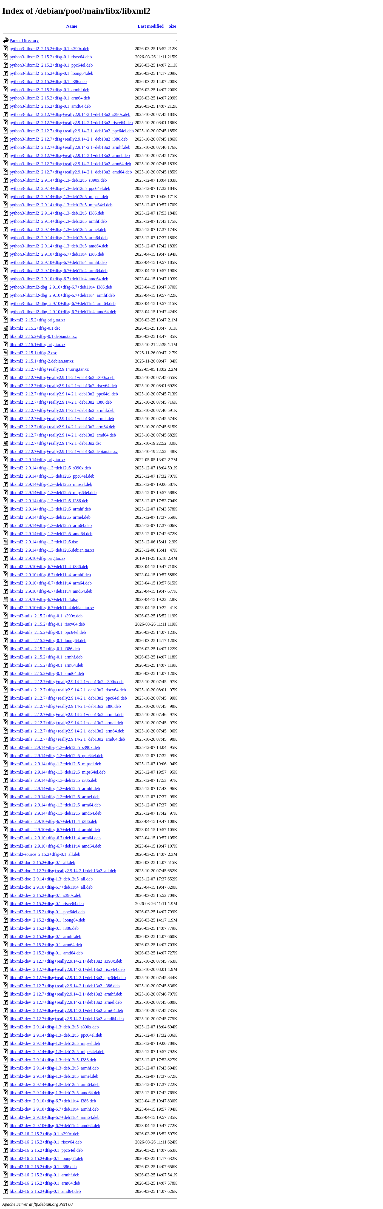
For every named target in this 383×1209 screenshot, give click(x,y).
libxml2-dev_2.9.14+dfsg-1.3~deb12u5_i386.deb (53, 1059)
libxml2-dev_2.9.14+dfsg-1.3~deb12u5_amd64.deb (55, 1092)
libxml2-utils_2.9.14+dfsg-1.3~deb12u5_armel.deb (55, 796)
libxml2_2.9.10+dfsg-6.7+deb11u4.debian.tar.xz (52, 607)
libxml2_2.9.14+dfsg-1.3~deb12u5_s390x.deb (50, 468)
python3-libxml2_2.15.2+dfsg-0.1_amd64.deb (50, 106)
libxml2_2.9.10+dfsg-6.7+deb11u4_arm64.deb (51, 583)
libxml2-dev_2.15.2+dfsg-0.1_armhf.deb (45, 936)
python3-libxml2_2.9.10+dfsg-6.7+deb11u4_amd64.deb (59, 278)
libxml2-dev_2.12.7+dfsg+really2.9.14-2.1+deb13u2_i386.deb (65, 985)
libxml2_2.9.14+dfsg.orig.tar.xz (37, 459)
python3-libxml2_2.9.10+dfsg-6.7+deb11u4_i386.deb (57, 254)
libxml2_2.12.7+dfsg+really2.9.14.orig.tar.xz (49, 369)
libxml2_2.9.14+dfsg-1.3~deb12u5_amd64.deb (51, 533)
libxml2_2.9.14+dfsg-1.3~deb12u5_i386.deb (49, 500)
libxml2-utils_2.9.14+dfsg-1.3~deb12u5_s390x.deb (55, 747)
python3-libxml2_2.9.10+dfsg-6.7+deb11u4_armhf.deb (58, 262)
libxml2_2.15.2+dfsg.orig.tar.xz (37, 320)
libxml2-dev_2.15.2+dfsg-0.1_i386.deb (44, 928)
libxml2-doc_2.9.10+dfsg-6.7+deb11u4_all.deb (51, 887)
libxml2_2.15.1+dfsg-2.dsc (33, 352)
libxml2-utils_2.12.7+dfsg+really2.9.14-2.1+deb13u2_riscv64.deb (68, 690)
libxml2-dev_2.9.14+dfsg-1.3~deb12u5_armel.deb (54, 1076)
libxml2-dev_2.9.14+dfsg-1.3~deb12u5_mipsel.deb (55, 1043)
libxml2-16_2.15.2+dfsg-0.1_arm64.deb (45, 1183)
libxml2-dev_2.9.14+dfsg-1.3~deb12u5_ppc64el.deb (56, 1035)
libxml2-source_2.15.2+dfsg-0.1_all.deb (45, 854)
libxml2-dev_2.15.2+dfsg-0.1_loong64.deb (47, 920)
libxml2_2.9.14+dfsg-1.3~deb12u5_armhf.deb (50, 509)
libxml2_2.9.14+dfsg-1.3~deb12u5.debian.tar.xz (52, 550)
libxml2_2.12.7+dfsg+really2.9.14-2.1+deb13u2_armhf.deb (62, 410)
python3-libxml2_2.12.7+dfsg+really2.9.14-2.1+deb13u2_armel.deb (70, 155)
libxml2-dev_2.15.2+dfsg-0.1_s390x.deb (45, 895)
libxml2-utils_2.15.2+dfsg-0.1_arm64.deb (46, 665)
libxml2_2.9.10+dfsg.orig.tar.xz (37, 558)
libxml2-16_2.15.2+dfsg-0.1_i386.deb (43, 1166)
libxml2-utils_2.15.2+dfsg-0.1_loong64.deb (48, 640)
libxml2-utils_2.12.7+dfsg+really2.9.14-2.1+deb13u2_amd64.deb (67, 739)
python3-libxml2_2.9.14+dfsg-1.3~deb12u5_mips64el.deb (61, 205)
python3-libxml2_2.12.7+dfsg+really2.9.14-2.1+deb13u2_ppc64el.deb (72, 131)
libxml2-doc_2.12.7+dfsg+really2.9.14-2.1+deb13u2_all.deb (63, 870)
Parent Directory (24, 40)
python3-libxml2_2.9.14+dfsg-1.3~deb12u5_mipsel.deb (59, 196)
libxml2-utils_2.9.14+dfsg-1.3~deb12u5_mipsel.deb (55, 764)
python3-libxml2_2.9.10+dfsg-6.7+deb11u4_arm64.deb (58, 270)
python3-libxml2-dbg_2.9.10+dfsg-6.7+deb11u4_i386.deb (61, 287)
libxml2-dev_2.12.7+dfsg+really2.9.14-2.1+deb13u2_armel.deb (66, 1002)
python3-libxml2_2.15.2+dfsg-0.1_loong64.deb (51, 73)
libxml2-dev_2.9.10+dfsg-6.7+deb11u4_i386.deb (53, 1101)
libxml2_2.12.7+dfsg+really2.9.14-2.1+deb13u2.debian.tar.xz (64, 451)
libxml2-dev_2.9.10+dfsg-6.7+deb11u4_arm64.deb (55, 1117)
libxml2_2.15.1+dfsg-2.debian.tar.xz (41, 361)
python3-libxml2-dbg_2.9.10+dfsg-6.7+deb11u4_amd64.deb (63, 311)
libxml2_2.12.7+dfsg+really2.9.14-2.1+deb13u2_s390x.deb (62, 377)
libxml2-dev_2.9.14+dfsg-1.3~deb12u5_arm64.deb (55, 1084)
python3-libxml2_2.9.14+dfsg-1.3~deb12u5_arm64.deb (58, 237)
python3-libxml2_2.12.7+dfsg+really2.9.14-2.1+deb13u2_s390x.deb (70, 114)
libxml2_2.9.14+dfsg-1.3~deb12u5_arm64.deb (51, 525)
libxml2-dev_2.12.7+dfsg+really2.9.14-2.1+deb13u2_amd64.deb (67, 1018)
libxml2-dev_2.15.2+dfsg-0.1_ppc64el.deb (47, 911)
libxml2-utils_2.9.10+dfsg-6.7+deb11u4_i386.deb (53, 821)
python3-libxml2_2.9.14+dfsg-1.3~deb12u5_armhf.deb (58, 221)
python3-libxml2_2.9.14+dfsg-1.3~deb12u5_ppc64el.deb (60, 188)
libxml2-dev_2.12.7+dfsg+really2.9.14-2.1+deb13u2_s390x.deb (66, 961)
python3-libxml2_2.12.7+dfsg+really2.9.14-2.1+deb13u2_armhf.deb (70, 147)
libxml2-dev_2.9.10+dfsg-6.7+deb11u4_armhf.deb (54, 1109)
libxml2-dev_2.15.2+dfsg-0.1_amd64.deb (46, 953)
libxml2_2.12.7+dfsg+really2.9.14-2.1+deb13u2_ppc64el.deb (64, 394)
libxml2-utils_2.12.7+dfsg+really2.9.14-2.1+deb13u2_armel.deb (66, 722)
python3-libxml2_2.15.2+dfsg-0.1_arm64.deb (50, 98)
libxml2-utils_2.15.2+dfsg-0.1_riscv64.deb (47, 624)
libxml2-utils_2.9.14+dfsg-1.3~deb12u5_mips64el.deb (58, 772)
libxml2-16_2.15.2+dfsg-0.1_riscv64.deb (46, 1142)
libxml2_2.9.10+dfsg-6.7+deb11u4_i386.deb (49, 566)
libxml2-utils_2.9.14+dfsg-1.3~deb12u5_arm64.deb (55, 805)
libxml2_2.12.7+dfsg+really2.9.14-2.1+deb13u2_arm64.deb (62, 426)
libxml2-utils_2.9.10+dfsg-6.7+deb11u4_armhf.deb (55, 829)
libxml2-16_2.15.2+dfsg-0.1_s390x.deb (44, 1133)
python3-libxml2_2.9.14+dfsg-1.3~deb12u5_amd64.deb (59, 246)
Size (172, 26)
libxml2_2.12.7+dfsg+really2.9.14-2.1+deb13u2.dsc (55, 443)
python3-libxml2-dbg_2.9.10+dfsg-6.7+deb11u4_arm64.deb (62, 303)
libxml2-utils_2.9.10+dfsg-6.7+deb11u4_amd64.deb (55, 846)
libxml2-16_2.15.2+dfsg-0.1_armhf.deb (44, 1175)
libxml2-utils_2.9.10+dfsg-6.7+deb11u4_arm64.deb (55, 838)
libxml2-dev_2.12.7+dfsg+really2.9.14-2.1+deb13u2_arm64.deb (66, 1010)
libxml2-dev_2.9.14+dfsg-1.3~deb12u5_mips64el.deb (57, 1051)
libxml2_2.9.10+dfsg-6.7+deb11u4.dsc (44, 599)
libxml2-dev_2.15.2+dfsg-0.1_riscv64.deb (47, 903)
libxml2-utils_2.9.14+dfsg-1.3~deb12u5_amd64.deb (55, 813)
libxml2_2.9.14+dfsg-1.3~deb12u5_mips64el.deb (53, 492)
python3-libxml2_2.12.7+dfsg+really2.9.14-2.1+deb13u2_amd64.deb (71, 172)
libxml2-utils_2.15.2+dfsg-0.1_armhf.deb (46, 657)
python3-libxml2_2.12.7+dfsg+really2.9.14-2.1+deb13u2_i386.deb (69, 139)
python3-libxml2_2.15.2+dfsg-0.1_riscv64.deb (51, 57)
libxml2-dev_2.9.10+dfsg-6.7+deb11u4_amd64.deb (55, 1125)
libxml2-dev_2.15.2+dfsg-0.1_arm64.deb (46, 944)
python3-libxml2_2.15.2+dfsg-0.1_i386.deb (48, 81)
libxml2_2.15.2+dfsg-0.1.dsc (35, 328)
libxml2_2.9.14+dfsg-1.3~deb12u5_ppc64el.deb (52, 476)
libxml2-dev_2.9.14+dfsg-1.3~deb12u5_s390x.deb (54, 1027)
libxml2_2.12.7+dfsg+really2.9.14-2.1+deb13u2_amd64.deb (63, 435)
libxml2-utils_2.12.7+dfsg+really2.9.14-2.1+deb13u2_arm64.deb (67, 731)
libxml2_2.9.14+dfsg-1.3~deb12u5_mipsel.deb (51, 484)
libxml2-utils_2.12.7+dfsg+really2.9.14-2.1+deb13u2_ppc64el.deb (68, 698)
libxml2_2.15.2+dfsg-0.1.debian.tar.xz (43, 336)
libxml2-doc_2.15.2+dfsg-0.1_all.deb (42, 862)
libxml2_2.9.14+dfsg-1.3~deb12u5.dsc (44, 542)
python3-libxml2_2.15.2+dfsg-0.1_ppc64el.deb (51, 65)
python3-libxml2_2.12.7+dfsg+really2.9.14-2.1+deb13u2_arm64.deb (70, 163)
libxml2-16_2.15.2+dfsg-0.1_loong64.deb (46, 1158)
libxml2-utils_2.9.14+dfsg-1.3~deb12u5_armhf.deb (55, 788)
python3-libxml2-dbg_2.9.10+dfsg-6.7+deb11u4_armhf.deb (62, 295)
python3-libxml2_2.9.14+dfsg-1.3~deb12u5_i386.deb (57, 213)
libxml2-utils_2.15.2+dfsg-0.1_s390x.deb (46, 616)
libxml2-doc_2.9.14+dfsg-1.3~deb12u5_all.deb (51, 879)
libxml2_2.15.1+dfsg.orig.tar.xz (37, 344)
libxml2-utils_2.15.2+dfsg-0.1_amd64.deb (47, 673)
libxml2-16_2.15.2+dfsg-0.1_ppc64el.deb (46, 1150)
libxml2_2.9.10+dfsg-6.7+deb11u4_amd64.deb (51, 591)
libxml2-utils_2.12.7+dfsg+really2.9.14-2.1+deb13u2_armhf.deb (66, 714)
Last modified (151, 26)
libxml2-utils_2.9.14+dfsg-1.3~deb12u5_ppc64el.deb (56, 755)
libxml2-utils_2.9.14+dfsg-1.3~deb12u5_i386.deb (53, 780)
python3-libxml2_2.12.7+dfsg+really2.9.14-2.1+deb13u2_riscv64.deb (71, 122)
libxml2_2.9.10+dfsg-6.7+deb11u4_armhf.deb (50, 574)
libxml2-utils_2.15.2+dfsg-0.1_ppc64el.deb (48, 632)
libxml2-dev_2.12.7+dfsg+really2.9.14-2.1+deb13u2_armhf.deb (66, 994)
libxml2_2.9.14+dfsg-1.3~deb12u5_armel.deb (50, 517)
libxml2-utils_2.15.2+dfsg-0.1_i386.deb (45, 648)
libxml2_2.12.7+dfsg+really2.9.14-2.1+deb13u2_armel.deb (62, 418)
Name (71, 26)
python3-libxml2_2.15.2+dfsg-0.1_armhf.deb (49, 89)
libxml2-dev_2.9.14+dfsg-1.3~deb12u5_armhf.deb (54, 1068)
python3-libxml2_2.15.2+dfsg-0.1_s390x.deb (49, 48)
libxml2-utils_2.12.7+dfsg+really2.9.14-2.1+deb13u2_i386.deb (65, 706)
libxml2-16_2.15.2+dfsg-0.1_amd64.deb (45, 1191)
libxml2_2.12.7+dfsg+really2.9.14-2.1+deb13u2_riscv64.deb (63, 385)
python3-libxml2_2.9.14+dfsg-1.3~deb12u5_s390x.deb (58, 180)
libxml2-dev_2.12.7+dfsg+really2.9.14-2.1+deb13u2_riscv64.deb (67, 969)
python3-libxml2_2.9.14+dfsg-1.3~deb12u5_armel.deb (58, 229)
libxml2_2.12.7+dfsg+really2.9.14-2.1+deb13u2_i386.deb (61, 402)
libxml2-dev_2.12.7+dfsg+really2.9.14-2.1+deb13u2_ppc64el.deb (68, 977)
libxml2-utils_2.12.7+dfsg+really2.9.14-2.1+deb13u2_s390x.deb (66, 681)
